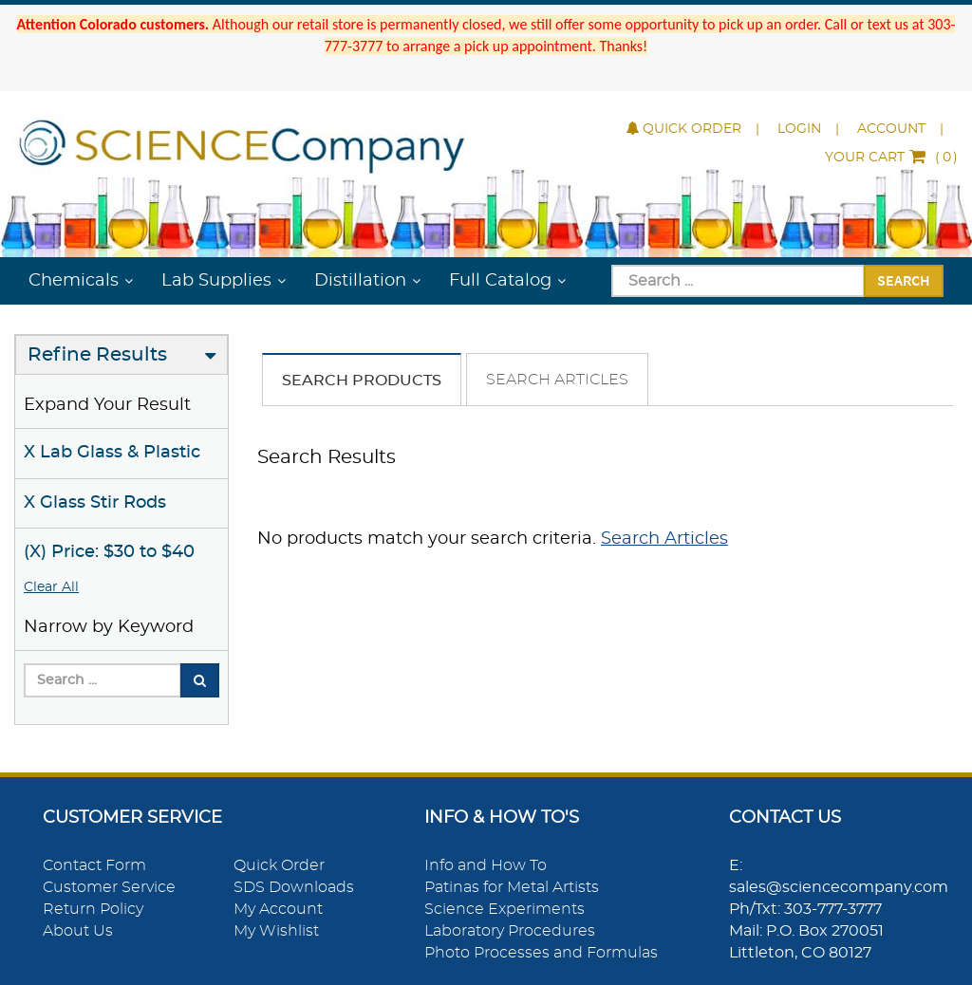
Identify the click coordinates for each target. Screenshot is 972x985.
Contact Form (94, 865)
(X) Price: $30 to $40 (109, 552)
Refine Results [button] (97, 354)
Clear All (51, 587)
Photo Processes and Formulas (541, 952)
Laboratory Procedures (509, 931)
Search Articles (557, 379)
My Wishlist (276, 931)
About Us (78, 931)
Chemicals (73, 280)
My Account (278, 909)
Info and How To (485, 865)
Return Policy (93, 909)
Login (799, 129)
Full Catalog (500, 280)
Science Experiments (504, 909)
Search (903, 279)
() (891, 157)
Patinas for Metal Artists (511, 887)
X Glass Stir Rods (95, 502)
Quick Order (683, 129)
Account (891, 129)
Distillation (360, 280)
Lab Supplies (216, 280)
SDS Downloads (294, 887)
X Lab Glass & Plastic (112, 452)
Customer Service (109, 887)
